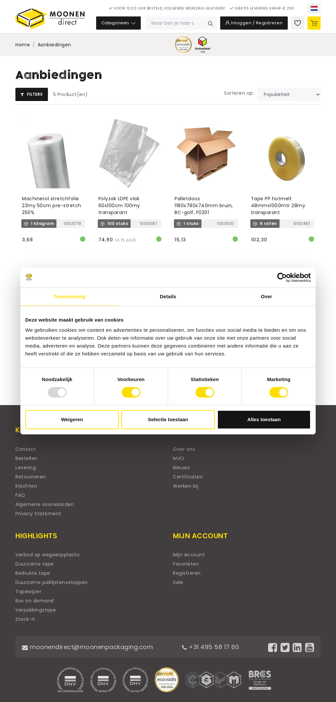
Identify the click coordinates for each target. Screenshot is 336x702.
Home (22, 44)
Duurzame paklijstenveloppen (51, 582)
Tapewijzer (28, 591)
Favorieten (186, 564)
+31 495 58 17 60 (210, 647)
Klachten (26, 486)
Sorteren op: (239, 93)
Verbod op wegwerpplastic (47, 554)
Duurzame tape (34, 564)
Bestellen (26, 458)
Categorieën (118, 23)
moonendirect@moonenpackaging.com (87, 647)
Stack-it (25, 619)
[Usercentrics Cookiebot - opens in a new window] (282, 277)
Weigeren (72, 419)
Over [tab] (266, 296)
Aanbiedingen (54, 44)
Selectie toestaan (168, 419)
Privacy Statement (38, 513)
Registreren (187, 573)
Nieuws (181, 467)
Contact (25, 449)
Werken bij (185, 486)
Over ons (184, 449)
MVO (178, 458)
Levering (25, 467)
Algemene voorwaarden (44, 504)
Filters (32, 94)
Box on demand (34, 600)
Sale (178, 582)
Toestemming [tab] (69, 296)
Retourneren (30, 476)
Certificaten (188, 476)
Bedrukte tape (32, 573)
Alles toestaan (264, 419)
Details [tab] (168, 296)
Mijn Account (189, 554)
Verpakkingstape (35, 610)
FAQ (20, 495)
